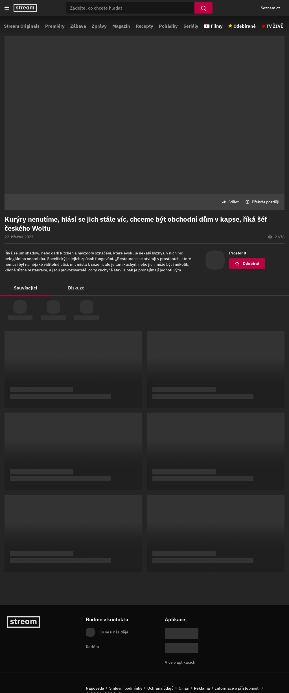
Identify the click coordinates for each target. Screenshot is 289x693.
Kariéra (92, 646)
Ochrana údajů (160, 688)
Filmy (217, 26)
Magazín (121, 26)
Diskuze (76, 288)
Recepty (144, 26)
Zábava (78, 26)
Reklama (202, 688)
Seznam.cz (270, 8)
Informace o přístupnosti (237, 688)
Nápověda (95, 688)
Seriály (190, 26)
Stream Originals (22, 26)
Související (25, 288)
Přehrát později (265, 201)
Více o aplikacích (180, 662)
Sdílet (233, 201)
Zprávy (99, 26)
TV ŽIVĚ (274, 26)
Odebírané (244, 26)
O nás (184, 688)
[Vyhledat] (203, 8)
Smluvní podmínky (125, 688)
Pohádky (168, 26)
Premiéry (55, 26)
